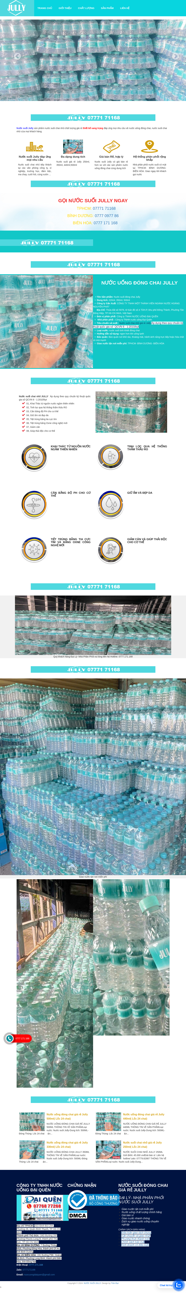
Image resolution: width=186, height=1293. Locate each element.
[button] (14, 60)
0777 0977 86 (106, 215)
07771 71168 (104, 208)
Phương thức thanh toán (135, 1238)
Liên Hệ (124, 8)
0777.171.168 (36, 1265)
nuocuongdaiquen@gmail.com (39, 1274)
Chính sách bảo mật (133, 1242)
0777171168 (29, 1269)
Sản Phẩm (107, 8)
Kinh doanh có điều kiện (135, 1245)
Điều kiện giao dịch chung (136, 1232)
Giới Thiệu (65, 8)
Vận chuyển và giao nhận (136, 1235)
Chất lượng (86, 8)
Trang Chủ (45, 8)
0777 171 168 (105, 223)
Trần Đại (114, 1283)
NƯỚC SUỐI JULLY (92, 1283)
